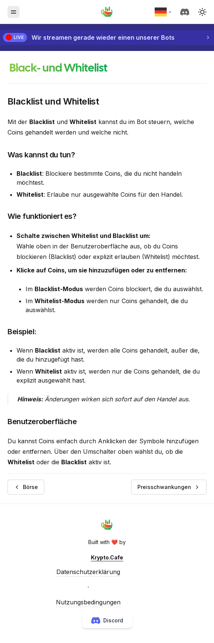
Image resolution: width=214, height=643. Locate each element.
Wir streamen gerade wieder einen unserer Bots (103, 37)
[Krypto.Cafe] (107, 12)
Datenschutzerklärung (88, 572)
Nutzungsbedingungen (88, 602)
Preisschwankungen (168, 487)
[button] (202, 11)
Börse (26, 487)
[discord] (186, 11)
